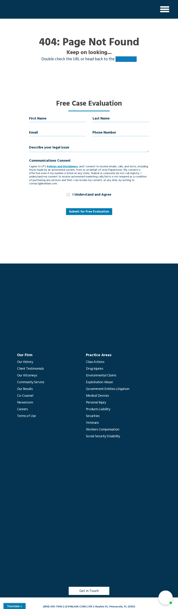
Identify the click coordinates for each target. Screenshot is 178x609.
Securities (92, 415)
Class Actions (95, 361)
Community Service (30, 382)
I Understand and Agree (92, 194)
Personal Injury (96, 402)
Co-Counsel (25, 395)
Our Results (25, 388)
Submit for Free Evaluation (89, 211)
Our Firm (24, 355)
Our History (25, 361)
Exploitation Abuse (99, 382)
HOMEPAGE (126, 59)
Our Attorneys (27, 375)
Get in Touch (89, 590)
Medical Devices (97, 395)
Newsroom (25, 402)
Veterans (92, 422)
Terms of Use (26, 415)
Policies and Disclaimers (62, 166)
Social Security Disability (103, 436)
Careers (22, 409)
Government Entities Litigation (107, 388)
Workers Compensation (102, 429)
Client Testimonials (30, 368)
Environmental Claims (101, 375)
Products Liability (98, 409)
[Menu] (164, 9)
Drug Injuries (94, 368)
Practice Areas (98, 355)
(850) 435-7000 (52, 606)
